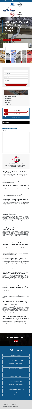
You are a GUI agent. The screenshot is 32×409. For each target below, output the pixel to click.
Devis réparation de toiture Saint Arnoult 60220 (16, 371)
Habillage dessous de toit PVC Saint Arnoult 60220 (16, 389)
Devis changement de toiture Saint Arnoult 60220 (16, 365)
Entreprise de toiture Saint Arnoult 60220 (16, 381)
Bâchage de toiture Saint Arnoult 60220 (16, 376)
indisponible (6, 1)
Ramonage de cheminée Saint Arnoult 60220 (16, 386)
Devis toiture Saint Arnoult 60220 (16, 355)
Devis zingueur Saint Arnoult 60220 (16, 373)
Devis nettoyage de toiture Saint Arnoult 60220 (16, 368)
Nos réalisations (7, 39)
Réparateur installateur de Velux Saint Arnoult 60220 (16, 360)
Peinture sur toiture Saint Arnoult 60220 (16, 394)
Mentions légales (15, 406)
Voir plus (16, 341)
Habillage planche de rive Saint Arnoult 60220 (16, 384)
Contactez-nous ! (16, 39)
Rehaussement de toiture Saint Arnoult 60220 (16, 363)
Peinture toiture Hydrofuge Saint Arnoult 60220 (16, 392)
